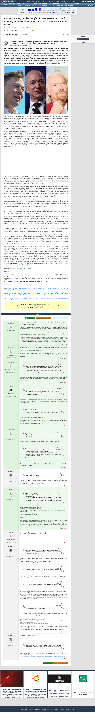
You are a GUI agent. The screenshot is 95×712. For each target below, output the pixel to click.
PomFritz (11, 432)
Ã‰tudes (63, 1)
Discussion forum (83, 39)
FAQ (33, 1)
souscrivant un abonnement (34, 307)
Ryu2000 (11, 474)
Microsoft (35, 3)
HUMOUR (70, 5)
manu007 (11, 535)
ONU (10, 269)
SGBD (62, 3)
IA (27, 3)
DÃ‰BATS (57, 5)
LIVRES (34, 5)
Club (73, 1)
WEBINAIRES (28, 5)
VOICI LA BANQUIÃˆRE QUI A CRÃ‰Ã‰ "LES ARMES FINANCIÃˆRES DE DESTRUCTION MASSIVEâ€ (43, 659)
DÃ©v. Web (44, 3)
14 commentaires (31, 32)
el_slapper (11, 365)
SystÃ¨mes (76, 3)
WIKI (62, 5)
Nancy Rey (21, 32)
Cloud (24, 3)
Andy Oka (11, 350)
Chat (42, 1)
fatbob (11, 492)
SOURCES (51, 5)
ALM (30, 3)
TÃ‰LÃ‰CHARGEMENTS (42, 5)
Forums (21, 1)
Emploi (57, 1)
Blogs (38, 1)
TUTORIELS (18, 5)
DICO (66, 5)
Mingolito (11, 326)
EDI (50, 3)
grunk (11, 389)
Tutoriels (28, 1)
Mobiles (71, 3)
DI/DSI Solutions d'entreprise (14, 3)
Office (66, 3)
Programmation (55, 3)
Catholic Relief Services (24, 269)
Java (40, 3)
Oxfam (14, 269)
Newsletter (49, 1)
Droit (69, 1)
